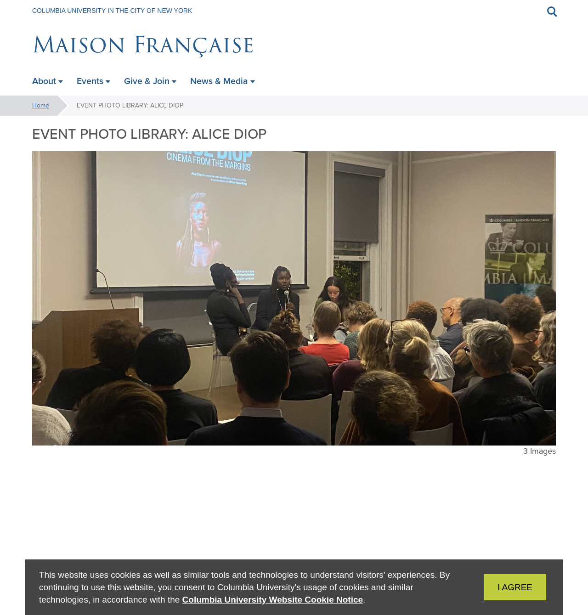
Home (40, 105)
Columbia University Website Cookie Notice (272, 599)
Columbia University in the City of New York (112, 10)
